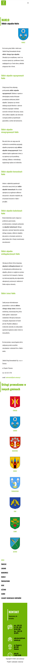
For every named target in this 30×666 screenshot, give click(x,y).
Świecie (3, 564)
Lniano (3, 568)
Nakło (10, 11)
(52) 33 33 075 (18, 632)
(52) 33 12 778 (18, 626)
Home (2, 11)
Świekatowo (5, 581)
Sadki (3, 594)
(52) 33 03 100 (18, 628)
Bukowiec (4, 572)
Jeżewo (3, 589)
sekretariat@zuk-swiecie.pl (19, 639)
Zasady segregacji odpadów (11, 598)
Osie (2, 585)
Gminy (6, 11)
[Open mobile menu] (28, 2)
